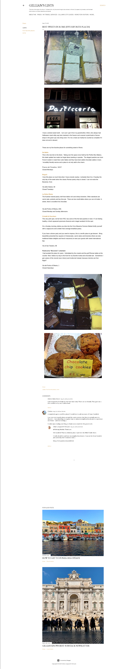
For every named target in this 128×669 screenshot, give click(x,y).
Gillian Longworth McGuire (61, 427)
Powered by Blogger (64, 660)
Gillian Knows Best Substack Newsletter (66, 645)
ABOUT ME (32, 14)
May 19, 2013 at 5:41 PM (67, 399)
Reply (49, 407)
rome (24, 33)
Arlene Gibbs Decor (54, 399)
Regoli (44, 174)
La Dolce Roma (47, 194)
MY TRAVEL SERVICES (50, 14)
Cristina (50, 411)
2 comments (50, 649)
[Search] (102, 5)
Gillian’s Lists (41, 5)
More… (92, 14)
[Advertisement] (73, 489)
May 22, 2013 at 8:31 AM (76, 426)
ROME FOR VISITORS (82, 14)
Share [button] (24, 23)
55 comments (50, 561)
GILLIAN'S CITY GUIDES (66, 14)
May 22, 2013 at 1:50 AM (59, 411)
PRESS (39, 14)
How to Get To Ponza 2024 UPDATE (61, 558)
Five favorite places (29, 30)
